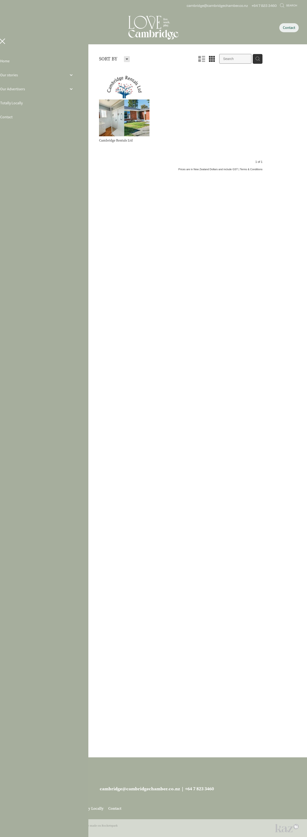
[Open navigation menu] (44, 27)
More (55, 741)
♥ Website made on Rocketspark (97, 826)
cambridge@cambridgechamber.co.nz (217, 5)
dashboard (39, 826)
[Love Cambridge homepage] (153, 28)
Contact (289, 27)
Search (288, 5)
